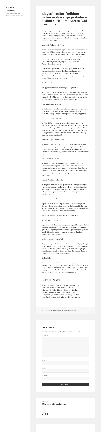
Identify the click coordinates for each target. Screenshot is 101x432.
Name (44, 360)
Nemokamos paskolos (70, 310)
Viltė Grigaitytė (57, 310)
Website (44, 376)
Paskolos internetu (11, 9)
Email (44, 368)
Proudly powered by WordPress (50, 428)
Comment (45, 336)
